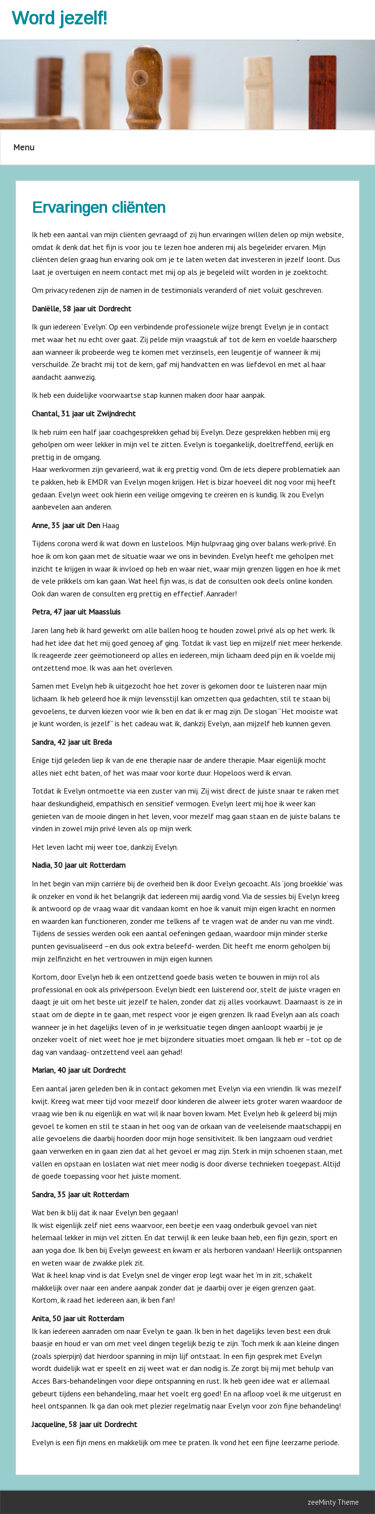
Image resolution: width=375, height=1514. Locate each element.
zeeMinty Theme (333, 1502)
